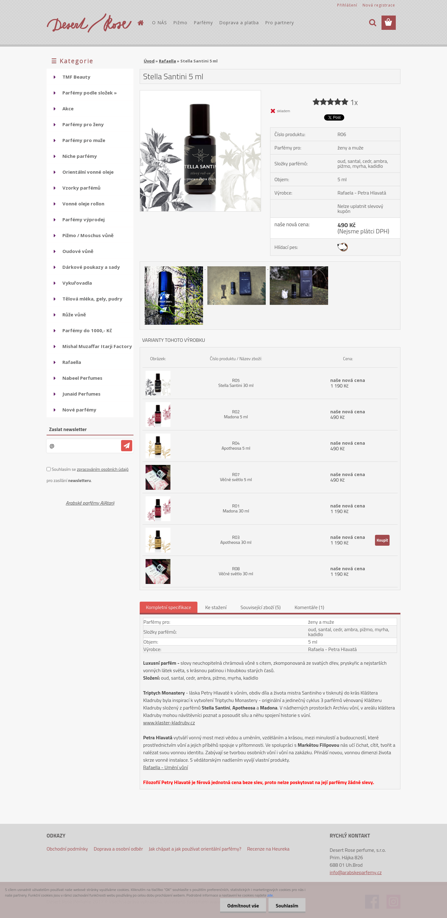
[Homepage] (140, 23)
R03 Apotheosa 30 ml (235, 539)
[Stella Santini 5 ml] (200, 93)
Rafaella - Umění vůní (165, 767)
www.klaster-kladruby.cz (169, 722)
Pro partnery (279, 22)
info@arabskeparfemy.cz (356, 872)
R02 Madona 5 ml (236, 414)
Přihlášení (347, 5)
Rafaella (167, 61)
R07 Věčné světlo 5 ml (236, 477)
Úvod (149, 61)
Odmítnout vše (241, 905)
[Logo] (89, 23)
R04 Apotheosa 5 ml (236, 445)
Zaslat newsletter (68, 429)
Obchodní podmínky (67, 848)
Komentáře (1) (309, 607)
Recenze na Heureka (268, 848)
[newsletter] (126, 445)
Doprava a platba (239, 22)
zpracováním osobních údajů (103, 469)
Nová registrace (379, 5)
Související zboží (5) (261, 607)
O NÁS (159, 22)
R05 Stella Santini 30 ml (235, 382)
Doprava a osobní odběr (118, 848)
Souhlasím (286, 905)
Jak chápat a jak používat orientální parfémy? (195, 848)
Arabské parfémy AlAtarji (90, 503)
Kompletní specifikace (168, 607)
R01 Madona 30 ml (236, 508)
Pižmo (180, 22)
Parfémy (203, 22)
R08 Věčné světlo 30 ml (236, 571)
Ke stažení (216, 607)
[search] (372, 23)
